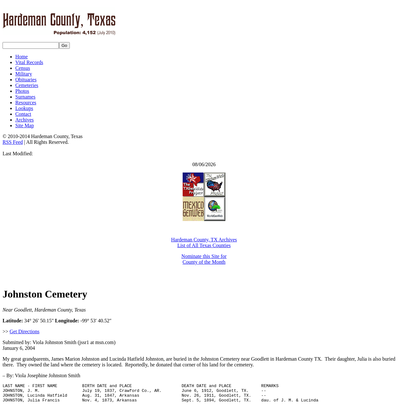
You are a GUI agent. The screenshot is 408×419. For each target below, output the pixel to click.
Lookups (24, 108)
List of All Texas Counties (203, 245)
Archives (24, 119)
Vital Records (29, 62)
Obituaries (26, 79)
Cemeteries (26, 85)
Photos (22, 91)
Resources (25, 102)
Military (23, 74)
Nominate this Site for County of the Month (204, 259)
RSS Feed (13, 142)
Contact (23, 114)
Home (21, 56)
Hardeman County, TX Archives (204, 239)
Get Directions (25, 331)
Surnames (25, 96)
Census (22, 68)
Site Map (24, 125)
